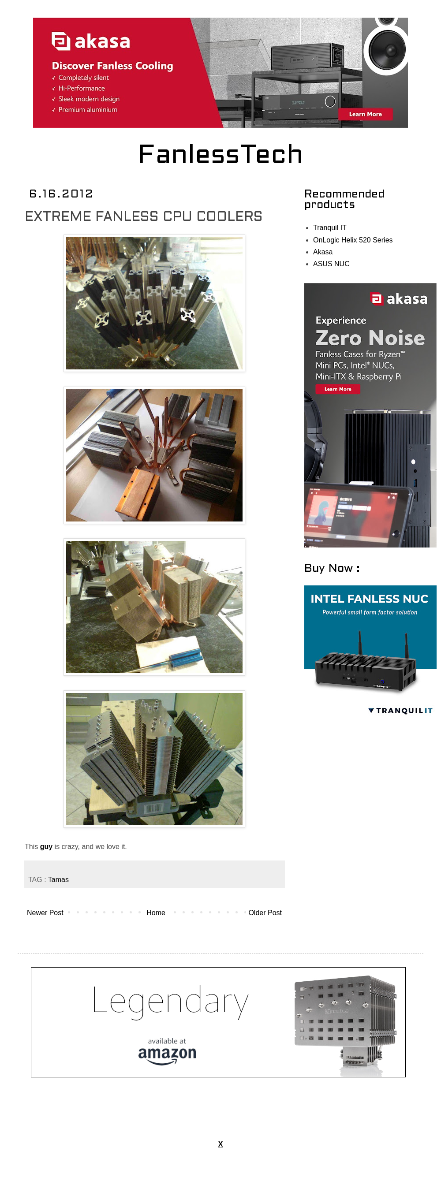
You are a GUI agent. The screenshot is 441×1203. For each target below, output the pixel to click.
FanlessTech (220, 156)
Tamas (58, 879)
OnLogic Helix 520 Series (353, 240)
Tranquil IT (330, 227)
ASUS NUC (331, 264)
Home (155, 912)
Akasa (323, 252)
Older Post (265, 912)
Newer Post (45, 912)
